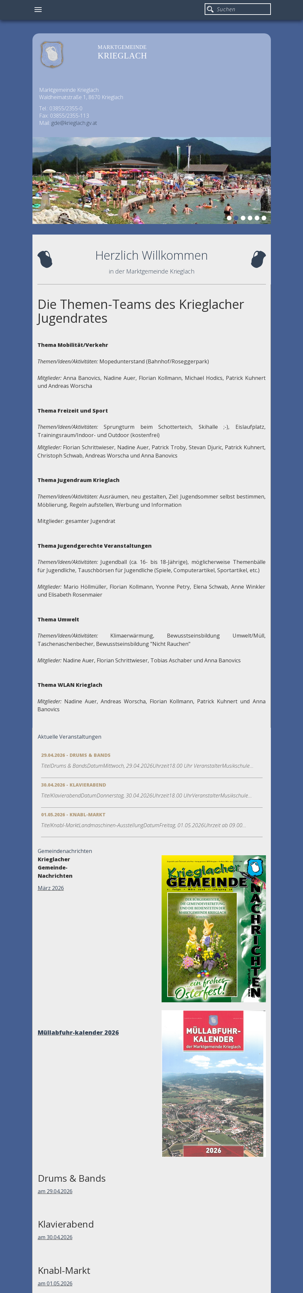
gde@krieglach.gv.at (74, 123)
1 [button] (230, 219)
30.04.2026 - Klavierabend (73, 785)
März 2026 (51, 888)
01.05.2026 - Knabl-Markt (73, 814)
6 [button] (265, 219)
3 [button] (244, 219)
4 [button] (251, 219)
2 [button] (237, 219)
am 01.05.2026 (55, 1283)
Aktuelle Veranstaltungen (69, 736)
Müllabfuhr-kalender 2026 (78, 1032)
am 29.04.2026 (55, 1191)
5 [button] (258, 219)
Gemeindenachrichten (65, 851)
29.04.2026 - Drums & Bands (76, 755)
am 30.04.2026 (55, 1237)
